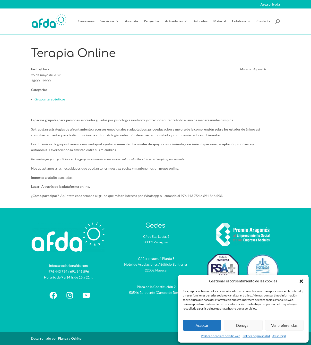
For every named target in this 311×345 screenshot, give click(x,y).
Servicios (107, 21)
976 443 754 (57, 271)
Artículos (200, 21)
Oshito (76, 338)
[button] (301, 281)
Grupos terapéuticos (50, 99)
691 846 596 (79, 271)
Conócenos (86, 21)
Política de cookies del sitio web (220, 336)
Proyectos (151, 21)
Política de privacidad (256, 336)
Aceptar (202, 325)
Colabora (239, 21)
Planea (63, 338)
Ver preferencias (284, 325)
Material (219, 21)
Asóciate (131, 21)
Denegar (243, 325)
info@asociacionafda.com (68, 265)
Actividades (174, 21)
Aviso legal (279, 336)
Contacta (263, 21)
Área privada (270, 4)
